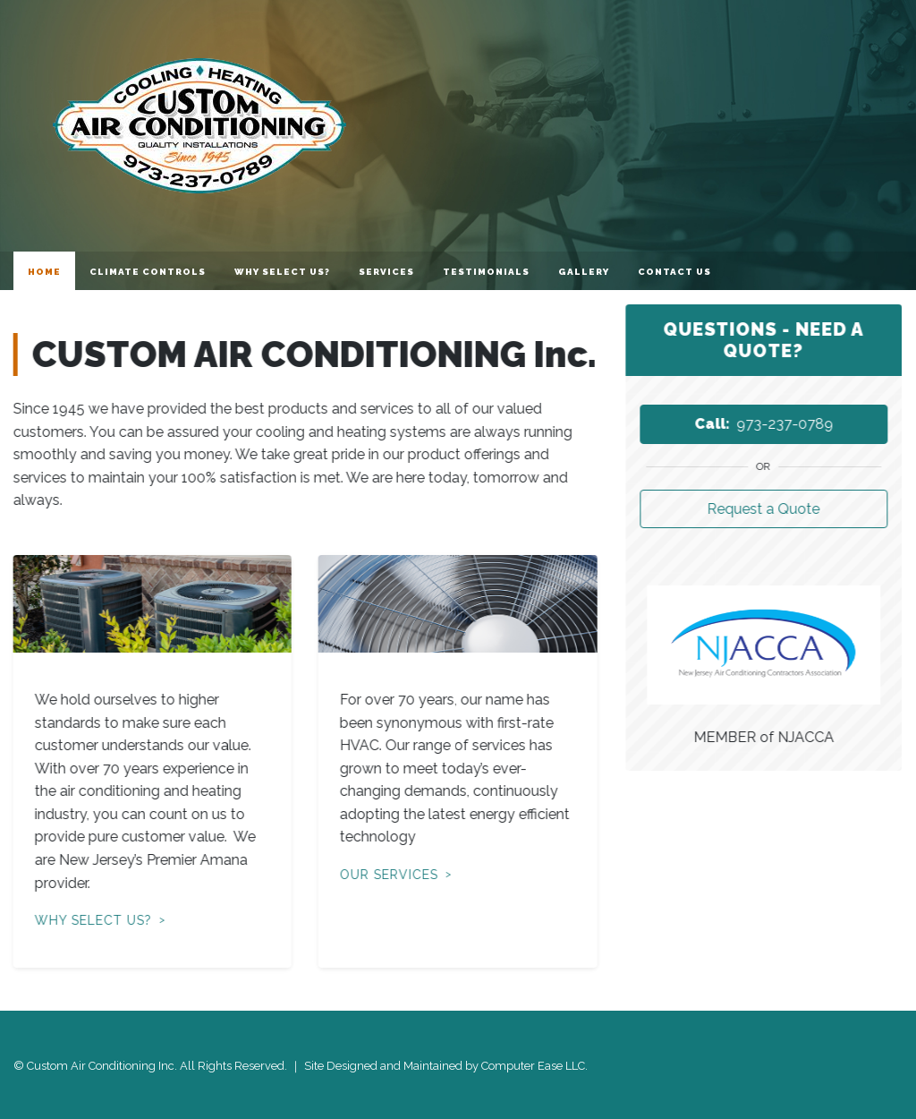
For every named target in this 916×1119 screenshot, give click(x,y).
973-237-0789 (764, 423)
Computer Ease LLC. (534, 1065)
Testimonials (486, 272)
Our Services (388, 874)
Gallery (583, 272)
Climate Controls (147, 272)
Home (44, 272)
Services (386, 272)
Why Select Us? (282, 272)
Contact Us (674, 272)
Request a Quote (764, 508)
